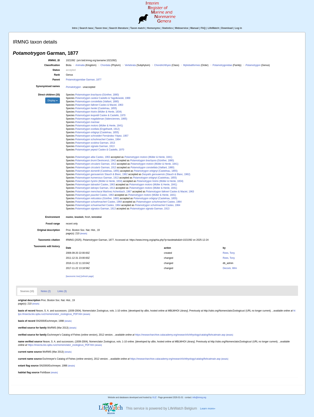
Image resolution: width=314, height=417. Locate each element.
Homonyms (153, 28)
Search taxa (86, 28)
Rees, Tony (229, 253)
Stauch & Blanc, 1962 (101, 174)
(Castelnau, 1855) (96, 108)
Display (52, 100)
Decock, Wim (230, 268)
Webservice (181, 28)
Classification (52, 65)
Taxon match (137, 28)
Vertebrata (130, 65)
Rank (57, 74)
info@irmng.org (199, 397)
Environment (52, 217)
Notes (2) (46, 291)
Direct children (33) (49, 94)
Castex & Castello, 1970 (100, 115)
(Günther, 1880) (97, 94)
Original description (48, 230)
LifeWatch (213, 28)
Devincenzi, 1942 (95, 160)
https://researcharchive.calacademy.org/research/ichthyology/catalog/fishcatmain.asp (180, 334)
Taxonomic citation (49, 239)
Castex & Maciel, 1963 (99, 104)
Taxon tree (101, 28)
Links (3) (62, 291)
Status (56, 70)
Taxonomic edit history (47, 246)
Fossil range (53, 223)
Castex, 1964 (98, 139)
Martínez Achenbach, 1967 (103, 191)
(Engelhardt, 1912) (97, 129)
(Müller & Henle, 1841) (99, 125)
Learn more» (207, 408)
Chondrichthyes (162, 65)
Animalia (80, 65)
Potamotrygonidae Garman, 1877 (83, 79)
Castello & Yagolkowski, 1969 (102, 98)
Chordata (105, 65)
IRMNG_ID (54, 60)
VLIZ (154, 397)
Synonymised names (48, 86)
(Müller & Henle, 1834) (98, 111)
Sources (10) (27, 291)
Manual (194, 28)
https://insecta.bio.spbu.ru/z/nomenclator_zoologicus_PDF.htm (61, 345)
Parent (56, 79)
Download (227, 28)
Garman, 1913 (95, 142)
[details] (83, 233)
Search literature (118, 28)
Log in (238, 28)
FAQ (203, 28)
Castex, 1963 (92, 157)
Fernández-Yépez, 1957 (101, 135)
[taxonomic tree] (73, 276)
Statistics (167, 28)
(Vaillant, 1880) (97, 101)
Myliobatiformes (191, 65)
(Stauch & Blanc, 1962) (166, 174)
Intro (74, 28)
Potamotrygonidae (222, 65)
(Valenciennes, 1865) (101, 118)
